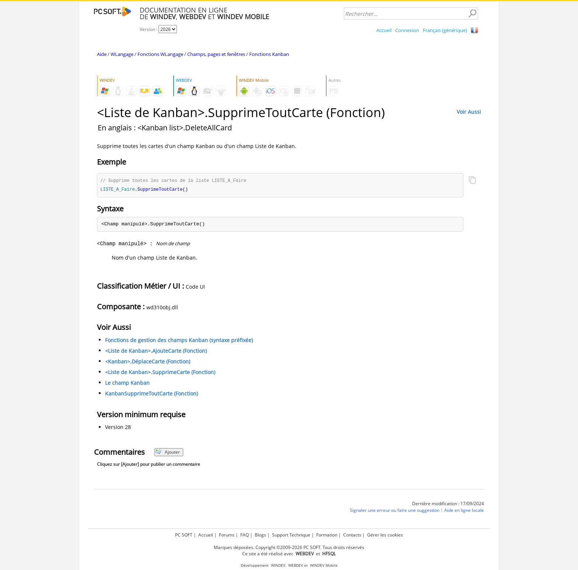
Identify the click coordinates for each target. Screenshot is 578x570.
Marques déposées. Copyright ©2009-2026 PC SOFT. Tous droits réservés (289, 547)
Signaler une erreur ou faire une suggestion (394, 511)
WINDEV (278, 565)
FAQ (244, 535)
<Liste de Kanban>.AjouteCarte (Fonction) (156, 351)
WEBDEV (295, 565)
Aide (102, 54)
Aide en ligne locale (464, 511)
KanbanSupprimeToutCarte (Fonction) (151, 394)
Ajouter (167, 453)
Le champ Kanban (127, 383)
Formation (326, 535)
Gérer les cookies (385, 535)
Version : (149, 29)
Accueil (383, 30)
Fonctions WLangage (160, 54)
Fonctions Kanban (269, 54)
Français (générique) (445, 30)
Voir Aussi (469, 111)
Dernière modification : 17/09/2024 (448, 504)
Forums (226, 535)
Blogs (260, 535)
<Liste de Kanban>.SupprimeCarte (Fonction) (160, 372)
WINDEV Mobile (324, 565)
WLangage (122, 54)
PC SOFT (183, 535)
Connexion (407, 30)
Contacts (352, 535)
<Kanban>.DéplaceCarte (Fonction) (147, 362)
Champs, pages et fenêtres (216, 54)
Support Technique (291, 535)
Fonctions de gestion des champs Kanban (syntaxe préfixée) (179, 340)
